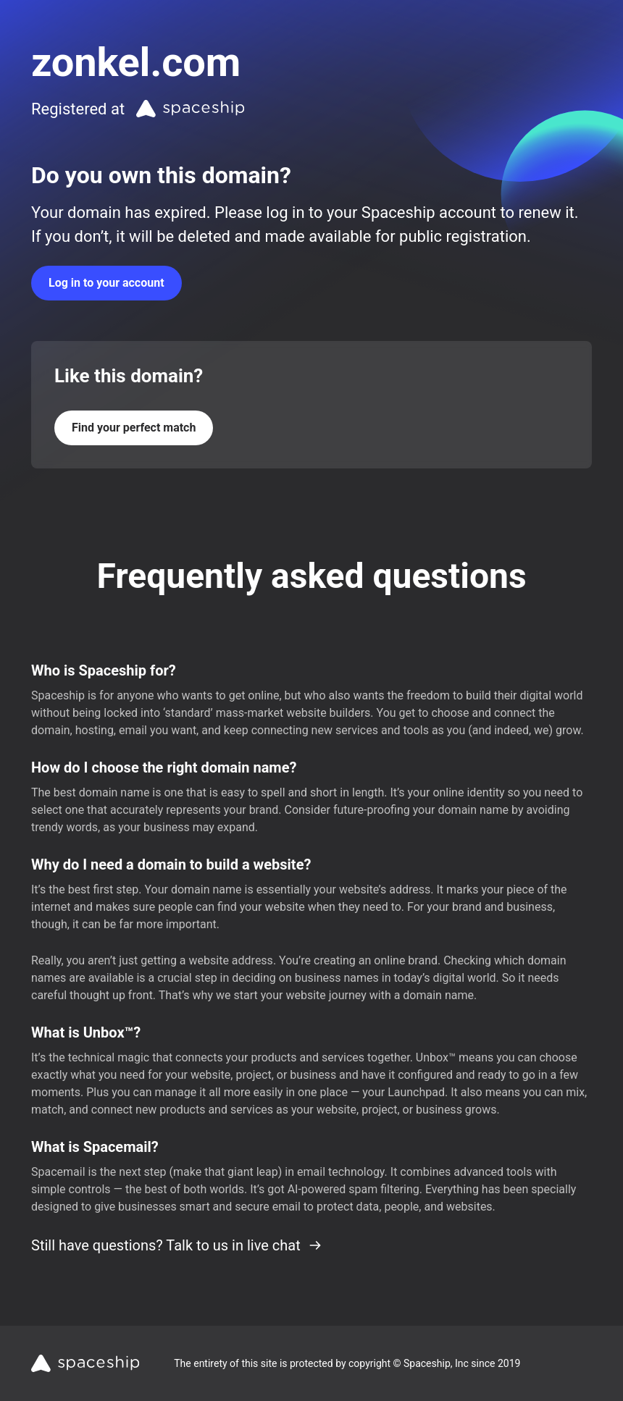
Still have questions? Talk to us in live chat (176, 1245)
